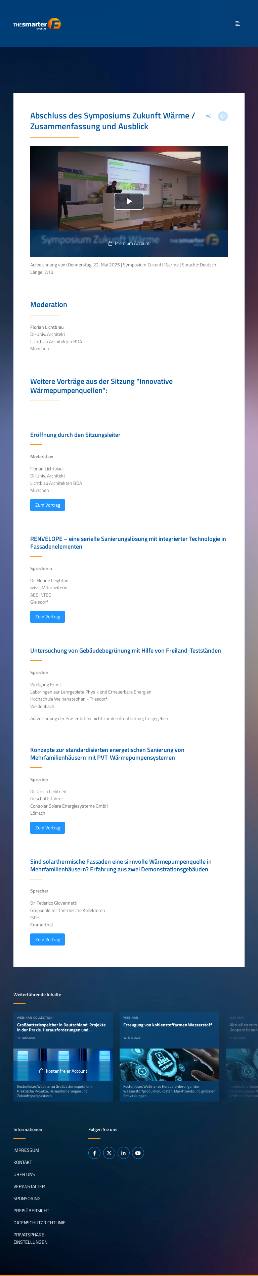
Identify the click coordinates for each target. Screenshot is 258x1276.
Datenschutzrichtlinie (39, 1222)
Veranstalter (29, 1186)
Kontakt (22, 1162)
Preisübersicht (31, 1210)
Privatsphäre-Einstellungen (30, 1238)
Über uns (24, 1174)
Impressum (26, 1150)
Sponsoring (27, 1198)
